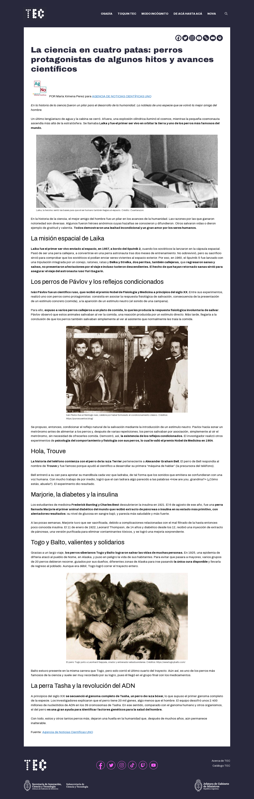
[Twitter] (185, 38)
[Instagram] (192, 38)
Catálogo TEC (221, 765)
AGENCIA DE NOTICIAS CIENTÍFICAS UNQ (121, 96)
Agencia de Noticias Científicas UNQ (67, 732)
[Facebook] (178, 38)
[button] (226, 13)
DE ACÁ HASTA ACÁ (188, 13)
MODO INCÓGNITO (154, 13)
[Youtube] (199, 38)
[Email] (213, 38)
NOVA (211, 13)
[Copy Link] (206, 38)
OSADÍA (106, 13)
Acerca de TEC (221, 760)
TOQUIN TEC (127, 13)
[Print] (220, 38)
